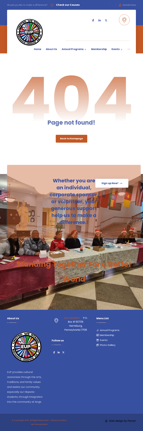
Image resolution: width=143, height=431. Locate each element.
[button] (107, 34)
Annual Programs (107, 330)
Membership (105, 335)
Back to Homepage (71, 138)
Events (102, 340)
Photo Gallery (105, 345)
